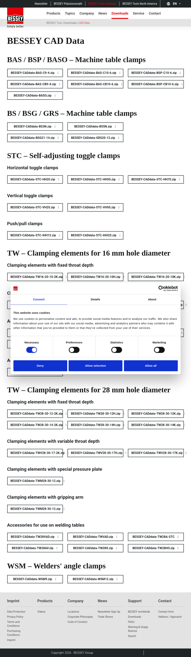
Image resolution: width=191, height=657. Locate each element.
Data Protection (16, 611)
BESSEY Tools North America (139, 3)
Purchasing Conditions (13, 632)
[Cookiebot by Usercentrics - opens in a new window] (161, 288)
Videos (41, 611)
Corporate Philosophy (80, 616)
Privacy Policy (15, 616)
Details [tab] (95, 299)
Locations (73, 611)
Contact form (166, 611)
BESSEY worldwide (139, 611)
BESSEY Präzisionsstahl (68, 3)
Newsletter (41, 3)
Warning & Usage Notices (138, 628)
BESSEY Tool (54, 22)
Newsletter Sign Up (109, 611)
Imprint (11, 640)
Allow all (151, 365)
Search (132, 636)
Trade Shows (105, 616)
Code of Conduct (77, 621)
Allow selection (95, 365)
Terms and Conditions (13, 623)
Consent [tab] (39, 299)
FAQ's (131, 621)
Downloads (70, 22)
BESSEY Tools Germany (102, 3)
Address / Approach (170, 616)
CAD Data (84, 22)
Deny (40, 365)
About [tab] (152, 299)
